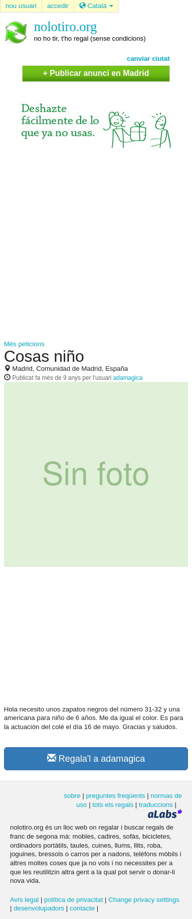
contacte (82, 908)
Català (96, 6)
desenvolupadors (39, 908)
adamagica (127, 377)
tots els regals (112, 804)
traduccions (156, 804)
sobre (72, 795)
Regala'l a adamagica (96, 758)
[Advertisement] (94, 244)
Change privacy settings (143, 899)
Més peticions (24, 344)
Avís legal (24, 899)
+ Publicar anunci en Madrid (96, 73)
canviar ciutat (148, 58)
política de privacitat (73, 899)
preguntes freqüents (115, 795)
